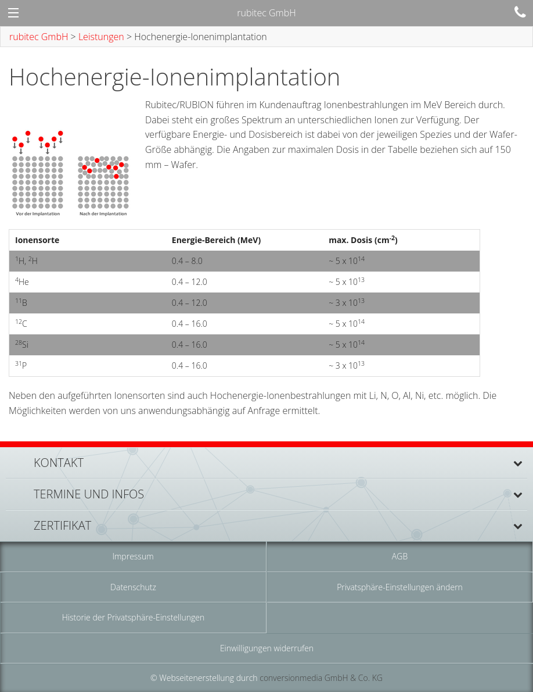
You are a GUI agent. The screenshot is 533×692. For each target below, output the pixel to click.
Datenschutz (133, 587)
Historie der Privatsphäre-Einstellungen (133, 617)
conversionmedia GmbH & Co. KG (321, 677)
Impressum (132, 556)
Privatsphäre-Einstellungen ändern (400, 587)
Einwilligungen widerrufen (267, 648)
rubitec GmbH (38, 36)
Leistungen (101, 36)
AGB (400, 556)
